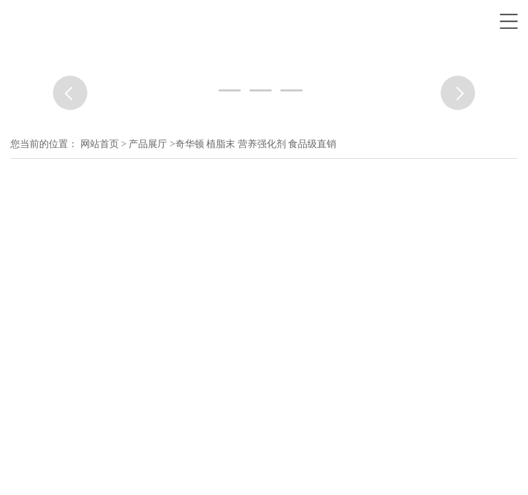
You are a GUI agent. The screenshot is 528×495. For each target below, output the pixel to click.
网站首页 (99, 144)
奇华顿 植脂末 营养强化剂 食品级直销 (256, 144)
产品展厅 (148, 144)
